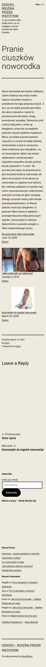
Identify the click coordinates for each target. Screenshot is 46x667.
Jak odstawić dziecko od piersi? (17, 566)
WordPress (27, 656)
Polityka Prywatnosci (12, 622)
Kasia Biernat (31, 622)
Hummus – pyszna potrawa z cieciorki (20, 553)
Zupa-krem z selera (11, 558)
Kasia (7, 343)
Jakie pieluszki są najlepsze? (17, 273)
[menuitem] (23, 238)
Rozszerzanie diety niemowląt (18, 234)
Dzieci (5, 241)
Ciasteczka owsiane (11, 570)
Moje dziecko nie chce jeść (24, 616)
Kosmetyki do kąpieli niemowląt (19, 312)
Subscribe (11, 492)
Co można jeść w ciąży (13, 562)
